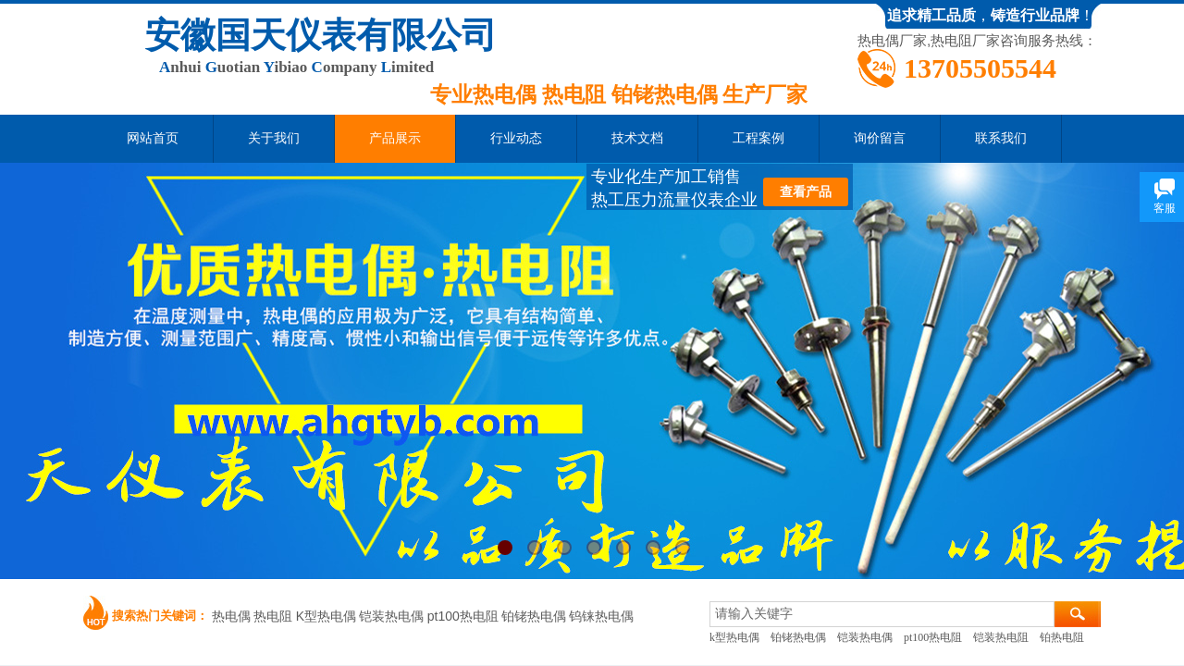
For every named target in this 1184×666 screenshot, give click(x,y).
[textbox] (881, 614)
